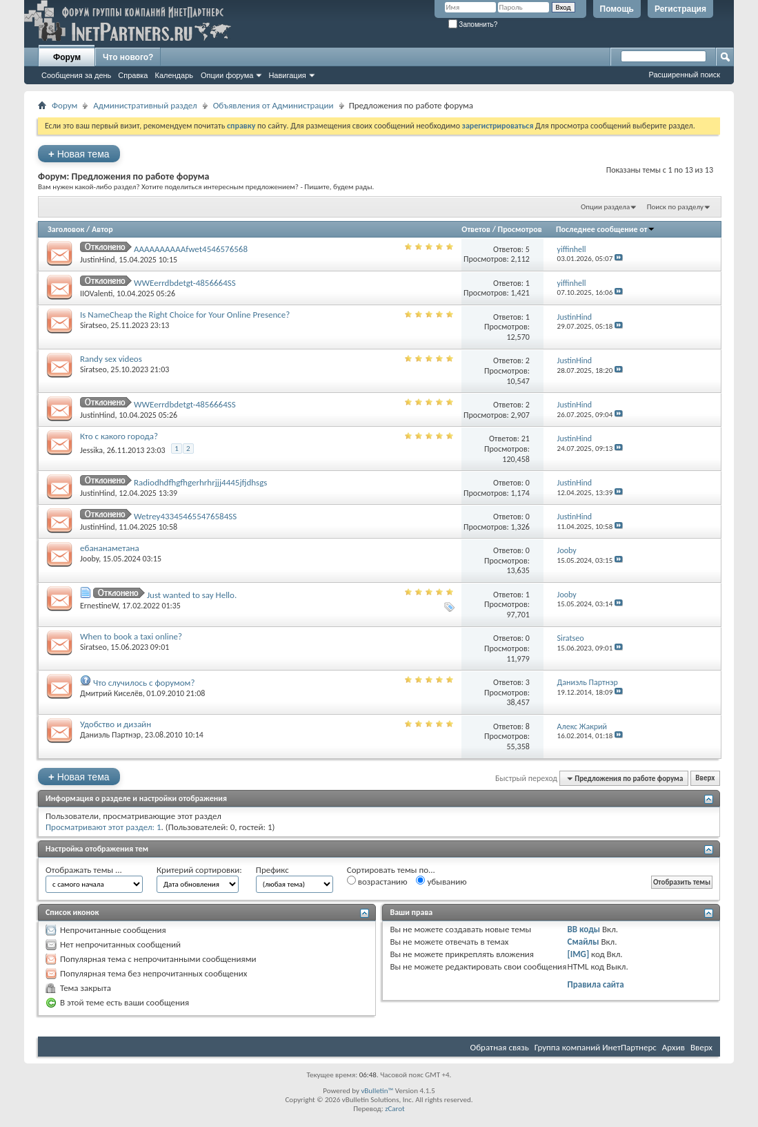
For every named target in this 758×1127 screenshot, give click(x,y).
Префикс (272, 870)
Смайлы (583, 941)
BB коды (584, 929)
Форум (67, 57)
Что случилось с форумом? (144, 682)
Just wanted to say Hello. (192, 595)
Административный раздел (145, 105)
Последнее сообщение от (605, 229)
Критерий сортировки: (199, 870)
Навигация (287, 75)
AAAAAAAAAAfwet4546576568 (191, 249)
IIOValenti (96, 293)
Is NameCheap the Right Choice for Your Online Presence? (185, 314)
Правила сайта (596, 984)
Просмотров (520, 229)
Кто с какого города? (119, 436)
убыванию (441, 881)
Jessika (91, 450)
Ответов (475, 229)
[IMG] (579, 954)
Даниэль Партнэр (110, 735)
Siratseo (93, 325)
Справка (133, 75)
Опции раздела (605, 206)
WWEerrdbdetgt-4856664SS (185, 283)
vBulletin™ (377, 1090)
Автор (102, 229)
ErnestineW (99, 605)
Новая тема (79, 154)
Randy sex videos (111, 359)
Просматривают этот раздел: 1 (103, 827)
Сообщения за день (76, 75)
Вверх (705, 778)
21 (525, 438)
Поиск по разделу (675, 206)
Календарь (173, 75)
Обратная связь (499, 1047)
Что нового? (128, 57)
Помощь (617, 9)
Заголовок (66, 229)
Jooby (89, 559)
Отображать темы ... (84, 870)
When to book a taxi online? (131, 636)
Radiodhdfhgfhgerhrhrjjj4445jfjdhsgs (200, 482)
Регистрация (680, 9)
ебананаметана (109, 548)
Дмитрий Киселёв (111, 693)
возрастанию (377, 881)
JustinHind (97, 259)
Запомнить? (473, 24)
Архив (673, 1047)
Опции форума (227, 75)
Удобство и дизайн (115, 724)
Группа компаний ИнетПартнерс (596, 1047)
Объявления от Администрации (273, 105)
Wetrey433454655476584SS (185, 516)
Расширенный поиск (684, 74)
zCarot (395, 1108)
